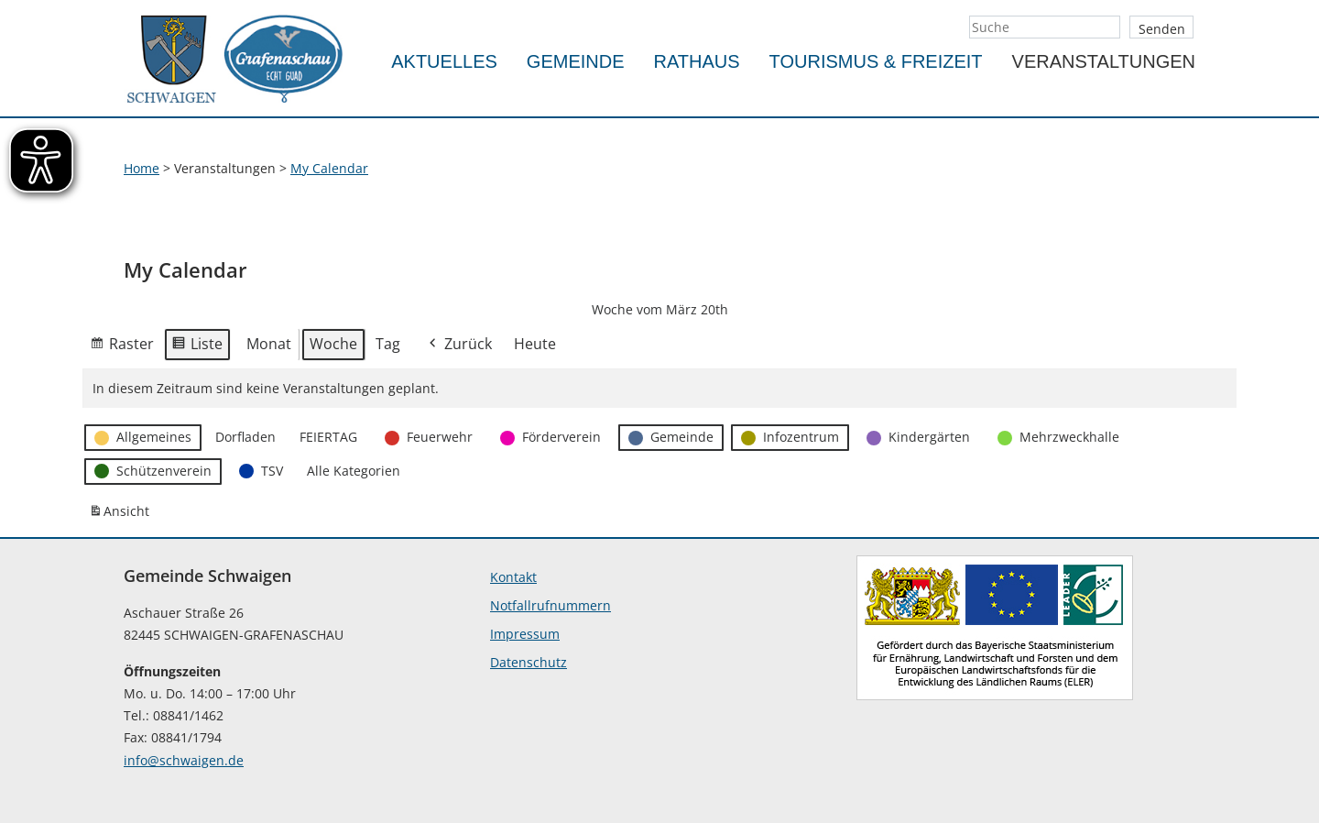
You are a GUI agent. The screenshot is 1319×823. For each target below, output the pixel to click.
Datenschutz (528, 662)
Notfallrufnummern (550, 605)
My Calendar (329, 168)
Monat (268, 344)
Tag (388, 344)
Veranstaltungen (1103, 61)
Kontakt (513, 577)
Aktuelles (444, 61)
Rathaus (697, 61)
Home (141, 168)
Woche (333, 344)
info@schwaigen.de (184, 760)
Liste (197, 347)
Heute (535, 344)
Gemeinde (576, 61)
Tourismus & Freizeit (876, 61)
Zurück (459, 345)
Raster (122, 347)
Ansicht (122, 515)
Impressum (525, 633)
